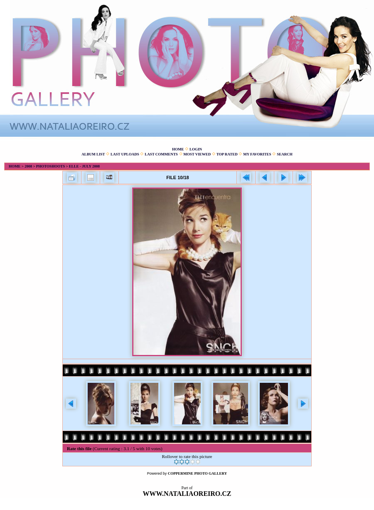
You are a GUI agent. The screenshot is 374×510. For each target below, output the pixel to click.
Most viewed (197, 154)
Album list (93, 154)
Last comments (161, 154)
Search (285, 154)
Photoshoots (50, 166)
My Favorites (257, 154)
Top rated (227, 154)
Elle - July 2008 (84, 166)
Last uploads (125, 154)
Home (178, 149)
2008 (28, 166)
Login (195, 149)
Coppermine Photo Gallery (197, 473)
